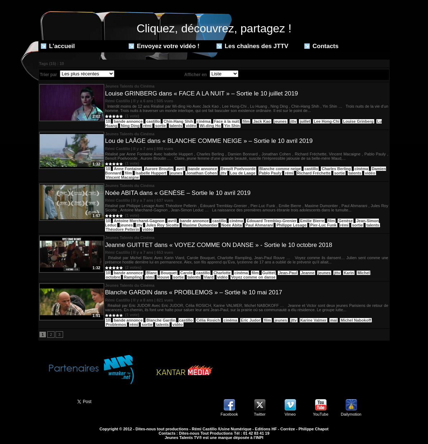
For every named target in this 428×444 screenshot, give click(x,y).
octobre (113, 277)
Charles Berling (336, 169)
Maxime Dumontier (200, 225)
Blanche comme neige (280, 169)
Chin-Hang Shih (178, 121)
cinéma (203, 121)
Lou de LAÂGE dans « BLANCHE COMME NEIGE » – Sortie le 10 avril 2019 (209, 140)
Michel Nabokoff (356, 320)
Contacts (321, 46)
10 (108, 121)
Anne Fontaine (127, 169)
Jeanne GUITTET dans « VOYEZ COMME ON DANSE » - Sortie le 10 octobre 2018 (218, 245)
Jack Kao (261, 121)
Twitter (259, 414)
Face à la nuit (226, 121)
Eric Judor (250, 320)
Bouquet (169, 273)
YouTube (320, 414)
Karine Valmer (313, 320)
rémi (147, 125)
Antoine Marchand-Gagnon (139, 221)
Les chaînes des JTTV (252, 46)
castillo (153, 121)
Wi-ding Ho (210, 125)
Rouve (163, 277)
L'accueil (58, 46)
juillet (305, 121)
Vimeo (290, 414)
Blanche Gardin (160, 320)
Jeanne (307, 273)
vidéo (191, 125)
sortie (160, 125)
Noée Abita (232, 225)
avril (180, 169)
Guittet (268, 273)
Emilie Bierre (312, 221)
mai (333, 320)
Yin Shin (232, 125)
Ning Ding (130, 125)
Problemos (116, 324)
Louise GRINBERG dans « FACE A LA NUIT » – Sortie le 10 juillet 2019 (201, 93)
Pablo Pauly (270, 173)
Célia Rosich (208, 320)
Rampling (133, 277)
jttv (293, 121)
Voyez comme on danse (253, 277)
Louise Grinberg (358, 121)
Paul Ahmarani (259, 225)
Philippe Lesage (291, 225)
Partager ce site (54, 401)
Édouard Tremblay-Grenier (271, 221)
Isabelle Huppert (150, 173)
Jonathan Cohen (201, 173)
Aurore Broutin (159, 169)
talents (176, 125)
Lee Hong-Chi (326, 121)
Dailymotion (351, 414)
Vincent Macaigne (122, 177)
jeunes (280, 121)
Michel (363, 273)
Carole (186, 273)
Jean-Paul (288, 273)
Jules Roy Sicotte (162, 225)
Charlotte (221, 273)
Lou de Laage (243, 173)
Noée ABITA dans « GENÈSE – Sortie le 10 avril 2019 (178, 193)
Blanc (151, 273)
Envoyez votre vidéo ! (164, 46)
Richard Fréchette (314, 173)
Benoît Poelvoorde (238, 169)
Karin (349, 273)
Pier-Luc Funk (323, 225)
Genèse (345, 221)
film (246, 121)
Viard (209, 277)
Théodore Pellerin (122, 229)
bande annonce (128, 121)
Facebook (229, 414)
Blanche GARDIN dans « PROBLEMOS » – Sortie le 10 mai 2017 (193, 292)
